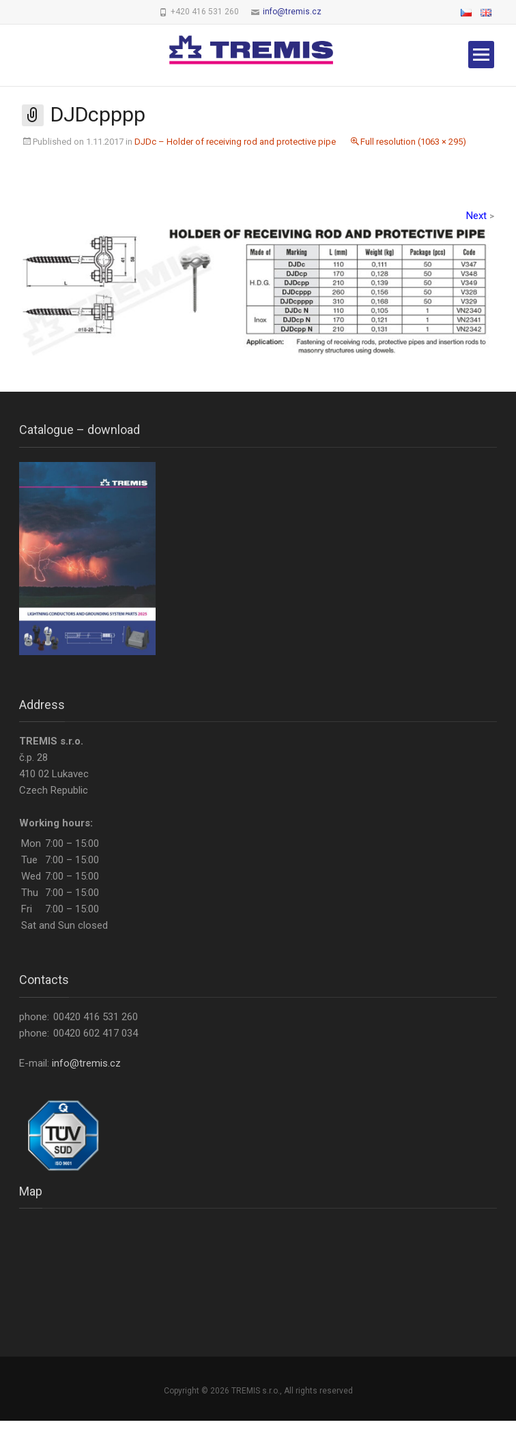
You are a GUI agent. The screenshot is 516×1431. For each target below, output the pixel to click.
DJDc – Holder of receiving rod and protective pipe (235, 141)
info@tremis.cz (292, 11)
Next (480, 215)
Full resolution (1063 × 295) (413, 141)
